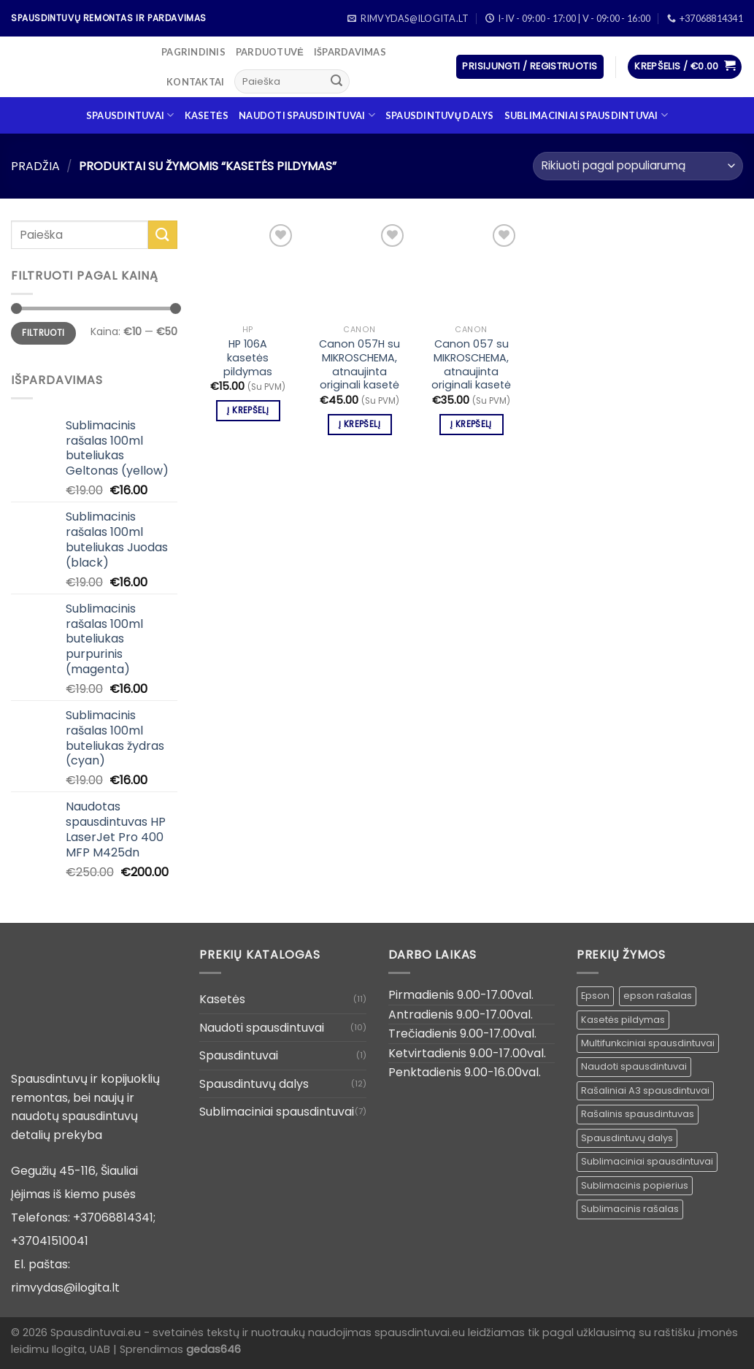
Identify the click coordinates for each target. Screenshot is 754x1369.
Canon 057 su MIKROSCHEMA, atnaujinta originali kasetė (471, 364)
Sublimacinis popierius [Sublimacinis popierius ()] (634, 1185)
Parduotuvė (270, 52)
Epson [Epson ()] (595, 995)
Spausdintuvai (130, 115)
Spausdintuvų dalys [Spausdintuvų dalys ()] (627, 1138)
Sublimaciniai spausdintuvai (586, 115)
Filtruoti (43, 333)
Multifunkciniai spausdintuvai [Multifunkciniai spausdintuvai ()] (648, 1043)
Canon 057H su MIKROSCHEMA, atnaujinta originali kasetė (359, 364)
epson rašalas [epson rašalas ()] (657, 995)
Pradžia (35, 166)
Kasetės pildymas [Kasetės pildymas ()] (623, 1019)
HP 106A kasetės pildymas (247, 357)
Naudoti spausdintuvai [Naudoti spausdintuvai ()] (634, 1066)
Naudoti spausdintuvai (307, 115)
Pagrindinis (193, 52)
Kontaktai (195, 82)
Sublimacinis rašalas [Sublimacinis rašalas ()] (630, 1209)
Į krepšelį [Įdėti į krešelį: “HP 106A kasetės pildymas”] (247, 410)
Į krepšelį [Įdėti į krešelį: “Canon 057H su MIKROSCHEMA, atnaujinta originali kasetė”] (359, 424)
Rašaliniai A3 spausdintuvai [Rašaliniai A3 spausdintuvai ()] (645, 1090)
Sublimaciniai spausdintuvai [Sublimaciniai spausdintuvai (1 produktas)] (647, 1161)
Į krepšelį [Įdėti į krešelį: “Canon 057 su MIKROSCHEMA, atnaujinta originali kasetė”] (470, 424)
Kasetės (206, 115)
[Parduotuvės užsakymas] (638, 166)
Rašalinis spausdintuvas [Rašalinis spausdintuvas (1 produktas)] (637, 1114)
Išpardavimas (350, 52)
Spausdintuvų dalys (439, 115)
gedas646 (213, 1349)
